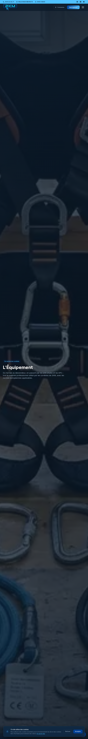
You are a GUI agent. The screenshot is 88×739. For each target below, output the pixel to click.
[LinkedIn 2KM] (80, 2)
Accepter (78, 731)
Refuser (67, 731)
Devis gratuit (73, 7)
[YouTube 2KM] (84, 2)
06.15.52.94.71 (8, 2)
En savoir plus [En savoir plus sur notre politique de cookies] (41, 733)
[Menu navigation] (83, 7)
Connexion (59, 7)
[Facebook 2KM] (77, 2)
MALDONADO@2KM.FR (24, 2)
